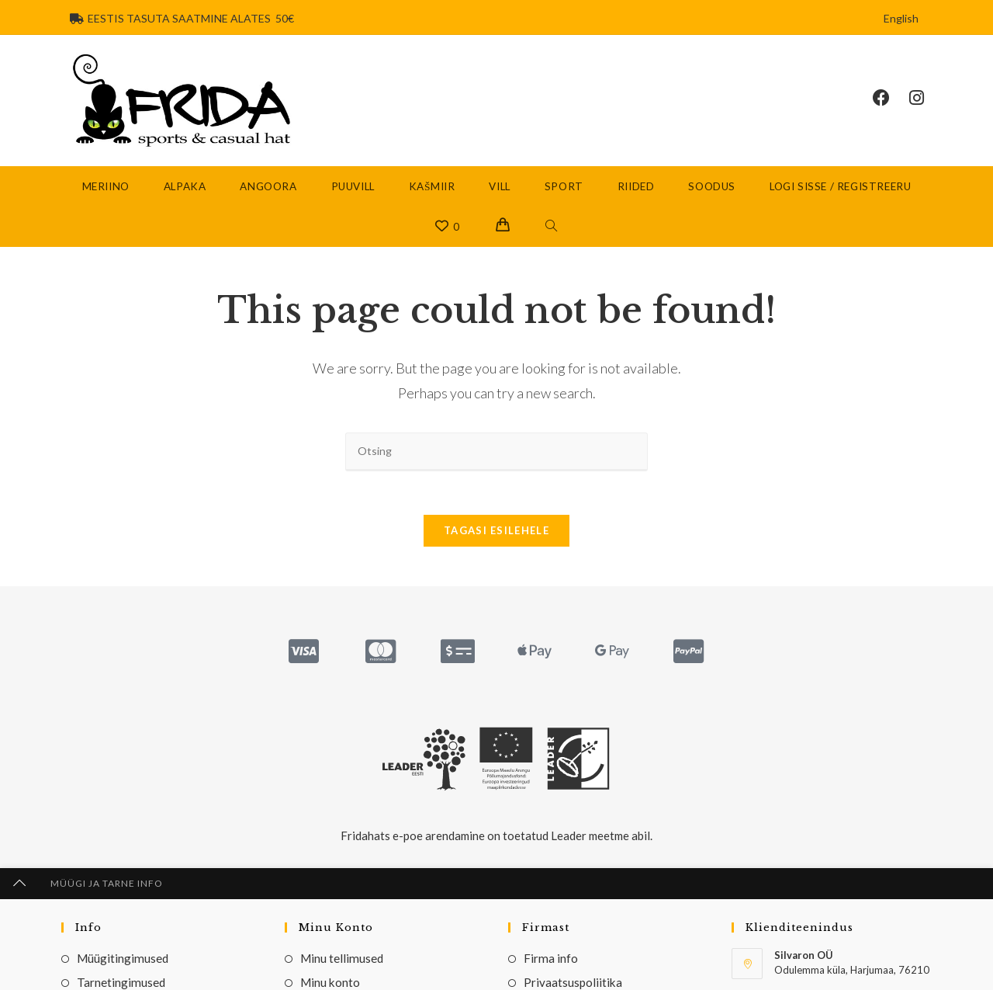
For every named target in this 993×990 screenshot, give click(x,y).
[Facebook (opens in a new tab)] (891, 98)
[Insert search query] (496, 454)
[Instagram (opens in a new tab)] (926, 98)
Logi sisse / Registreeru (840, 188)
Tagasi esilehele (496, 536)
